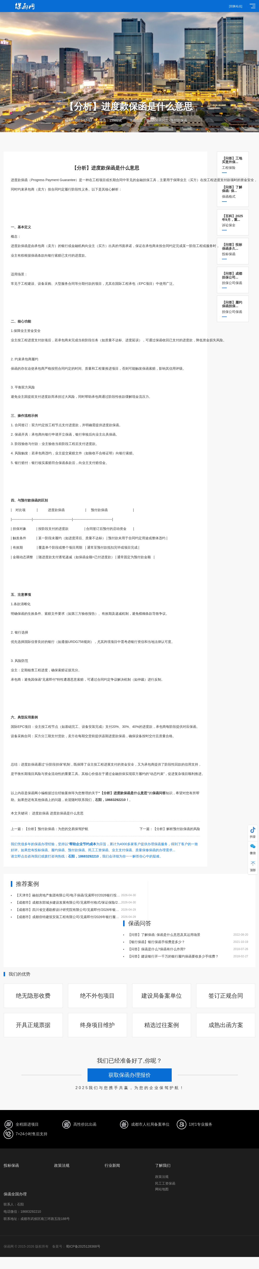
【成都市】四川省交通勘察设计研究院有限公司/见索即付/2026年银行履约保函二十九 (79, 910)
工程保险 (233, 163)
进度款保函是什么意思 (66, 813)
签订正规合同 (225, 995)
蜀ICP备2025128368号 (83, 1246)
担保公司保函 (233, 278)
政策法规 (162, 1177)
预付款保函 (178, 120)
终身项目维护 (97, 1025)
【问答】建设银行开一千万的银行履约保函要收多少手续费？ (173, 956)
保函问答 (161, 120)
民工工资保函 (165, 1183)
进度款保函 (40, 813)
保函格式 (233, 191)
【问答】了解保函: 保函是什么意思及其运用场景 (164, 935)
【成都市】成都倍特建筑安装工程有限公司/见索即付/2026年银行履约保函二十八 (75, 917)
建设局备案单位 (161, 995)
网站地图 (162, 1189)
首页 (149, 120)
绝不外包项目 (97, 995)
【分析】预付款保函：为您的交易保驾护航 (56, 829)
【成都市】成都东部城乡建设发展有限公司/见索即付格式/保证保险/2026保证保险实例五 (81, 902)
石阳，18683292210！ (112, 800)
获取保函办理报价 (129, 1075)
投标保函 (233, 249)
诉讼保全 (233, 220)
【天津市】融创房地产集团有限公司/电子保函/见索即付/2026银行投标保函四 (72, 895)
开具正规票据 (33, 1025)
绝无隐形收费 (33, 995)
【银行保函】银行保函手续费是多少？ (156, 942)
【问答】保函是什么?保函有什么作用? (156, 949)
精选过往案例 (161, 1025)
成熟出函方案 (225, 1025)
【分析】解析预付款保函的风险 (176, 829)
